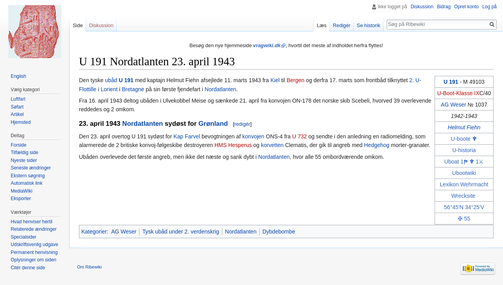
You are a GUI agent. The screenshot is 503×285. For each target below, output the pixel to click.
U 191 (451, 82)
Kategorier (94, 231)
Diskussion (422, 6)
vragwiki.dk (267, 45)
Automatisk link (26, 183)
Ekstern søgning (28, 175)
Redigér (342, 25)
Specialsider (23, 237)
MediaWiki (21, 191)
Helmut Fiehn (464, 127)
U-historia (464, 150)
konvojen (253, 136)
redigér (242, 124)
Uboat (451, 161)
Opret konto (466, 6)
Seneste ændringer (31, 168)
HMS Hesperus (233, 145)
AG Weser (453, 104)
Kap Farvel (186, 136)
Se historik (368, 25)
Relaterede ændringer (34, 229)
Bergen (295, 80)
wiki (471, 173)
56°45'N (454, 207)
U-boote (461, 139)
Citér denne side (28, 267)
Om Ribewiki (89, 267)
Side (78, 25)
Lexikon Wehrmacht (464, 184)
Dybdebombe (279, 231)
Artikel (17, 114)
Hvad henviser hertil (31, 221)
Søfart (17, 107)
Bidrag (444, 6)
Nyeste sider (24, 160)
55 (467, 218)
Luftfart (18, 99)
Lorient (109, 89)
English (18, 76)
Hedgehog (376, 145)
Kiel (274, 80)
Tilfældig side (24, 152)
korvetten (272, 145)
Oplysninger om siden (33, 260)
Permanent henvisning (34, 252)
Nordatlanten (220, 89)
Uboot (459, 173)
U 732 (299, 136)
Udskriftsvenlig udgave (34, 244)
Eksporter (21, 198)
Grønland (213, 123)
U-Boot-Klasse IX (458, 93)
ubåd (111, 80)
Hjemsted (21, 122)
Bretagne (133, 89)
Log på (489, 6)
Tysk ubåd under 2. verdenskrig (180, 231)
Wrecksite (463, 196)
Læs (322, 25)
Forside (18, 145)
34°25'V (474, 207)
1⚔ (479, 161)
